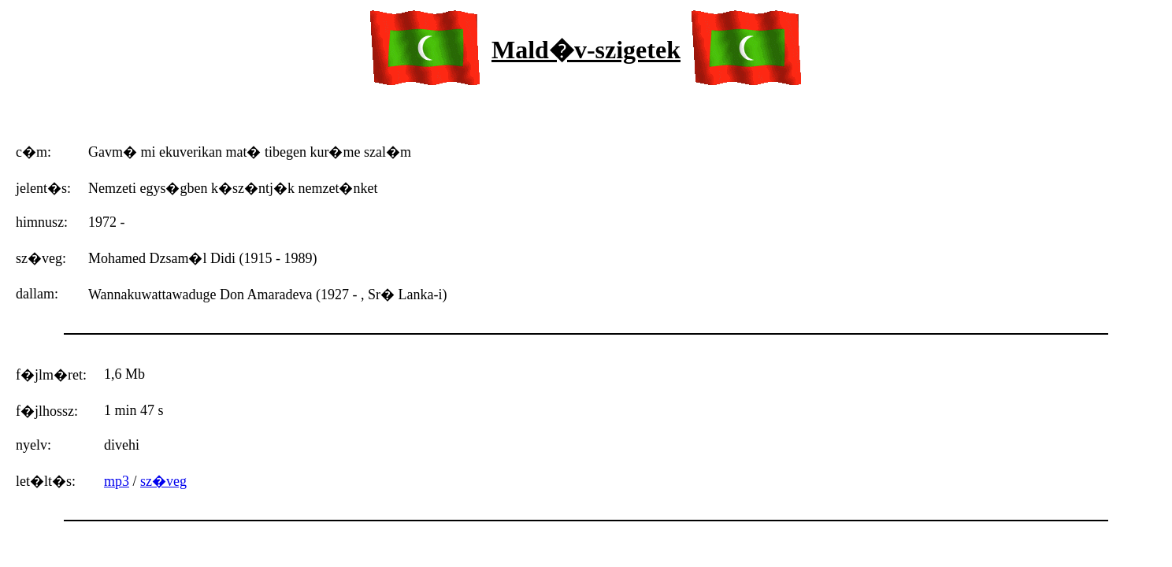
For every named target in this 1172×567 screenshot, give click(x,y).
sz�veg (163, 481)
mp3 (116, 481)
